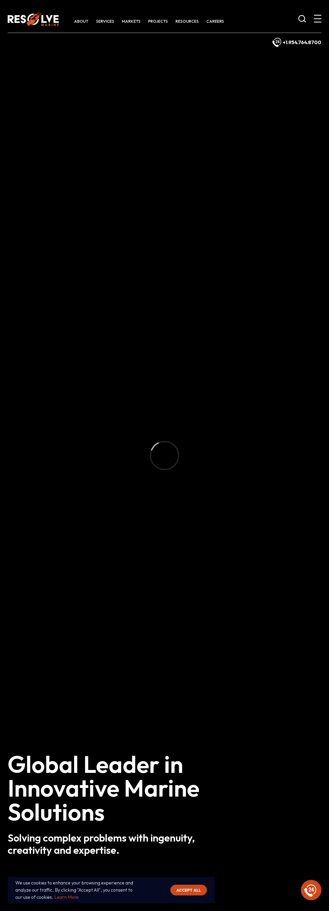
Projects (158, 21)
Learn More (66, 897)
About (81, 21)
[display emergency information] (311, 890)
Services (105, 21)
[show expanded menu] (317, 20)
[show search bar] (302, 20)
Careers (215, 21)
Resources (187, 21)
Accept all (188, 890)
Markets (131, 21)
